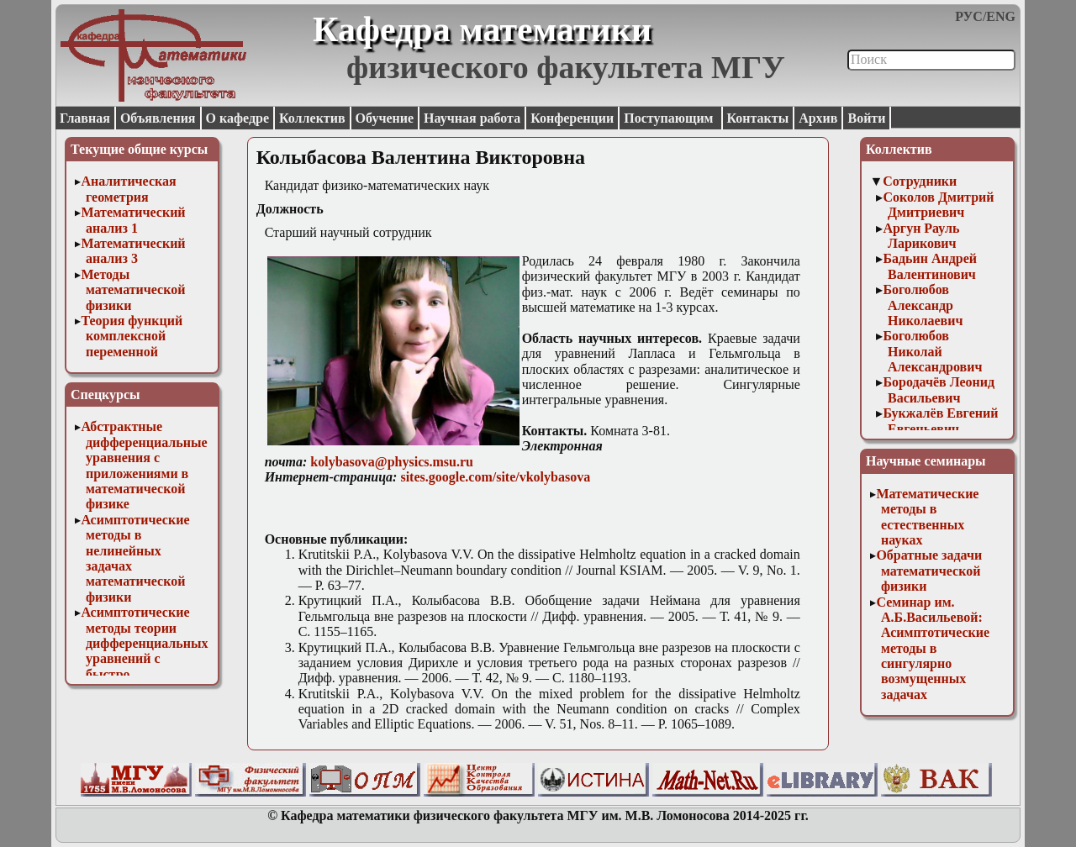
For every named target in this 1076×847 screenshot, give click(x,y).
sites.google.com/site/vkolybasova (495, 477)
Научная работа (472, 118)
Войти (866, 118)
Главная (85, 118)
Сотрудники (920, 181)
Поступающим (670, 118)
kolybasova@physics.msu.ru (391, 462)
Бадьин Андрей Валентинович (930, 266)
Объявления (158, 118)
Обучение (385, 118)
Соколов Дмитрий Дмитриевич (938, 204)
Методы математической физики (133, 290)
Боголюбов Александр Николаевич (923, 305)
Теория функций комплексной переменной (131, 336)
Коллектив (312, 118)
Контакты (758, 118)
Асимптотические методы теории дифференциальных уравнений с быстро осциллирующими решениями (144, 658)
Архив (818, 118)
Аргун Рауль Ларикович (921, 235)
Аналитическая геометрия (128, 188)
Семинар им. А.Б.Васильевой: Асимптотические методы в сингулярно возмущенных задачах (932, 648)
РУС (969, 16)
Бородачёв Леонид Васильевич (938, 389)
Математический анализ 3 (133, 251)
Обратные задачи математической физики (929, 570)
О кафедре (237, 118)
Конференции (572, 118)
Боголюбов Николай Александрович (932, 351)
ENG (1000, 16)
